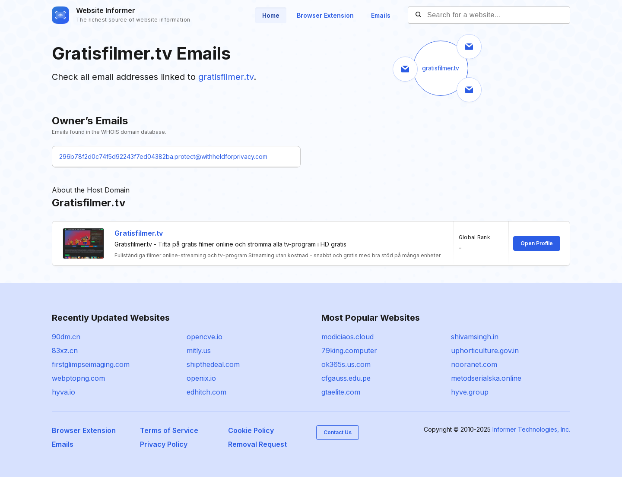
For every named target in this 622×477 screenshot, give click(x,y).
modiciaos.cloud (347, 336)
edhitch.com (206, 392)
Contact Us (338, 432)
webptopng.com (78, 378)
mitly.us (199, 350)
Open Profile (536, 243)
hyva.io (63, 392)
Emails (380, 15)
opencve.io (204, 336)
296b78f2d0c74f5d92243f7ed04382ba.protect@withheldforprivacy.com (163, 156)
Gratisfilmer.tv (138, 233)
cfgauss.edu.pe (346, 378)
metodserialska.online (486, 378)
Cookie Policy (251, 430)
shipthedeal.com (213, 364)
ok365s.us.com (346, 364)
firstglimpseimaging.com (91, 364)
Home (270, 15)
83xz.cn (65, 350)
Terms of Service (169, 430)
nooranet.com (474, 364)
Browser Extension (325, 15)
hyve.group (470, 392)
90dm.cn (66, 336)
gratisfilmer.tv (226, 77)
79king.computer (349, 350)
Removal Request (257, 444)
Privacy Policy (163, 444)
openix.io (201, 378)
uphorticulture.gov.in (485, 350)
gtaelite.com (340, 392)
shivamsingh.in (474, 336)
